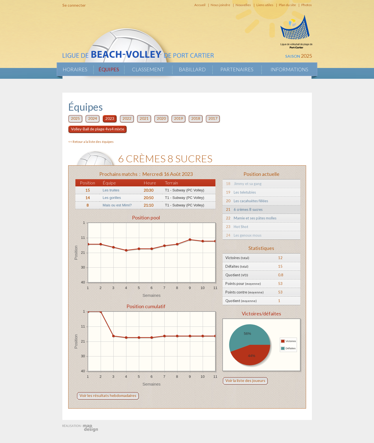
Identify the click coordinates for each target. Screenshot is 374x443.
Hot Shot (241, 226)
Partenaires (236, 69)
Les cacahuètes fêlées (251, 201)
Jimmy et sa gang (247, 183)
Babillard (192, 69)
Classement (148, 69)
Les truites (111, 190)
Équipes (108, 69)
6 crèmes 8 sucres (248, 209)
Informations (289, 69)
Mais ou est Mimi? (117, 205)
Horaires (75, 69)
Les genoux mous (247, 235)
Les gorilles (112, 198)
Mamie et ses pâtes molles (255, 218)
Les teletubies (245, 192)
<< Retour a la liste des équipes (91, 142)
